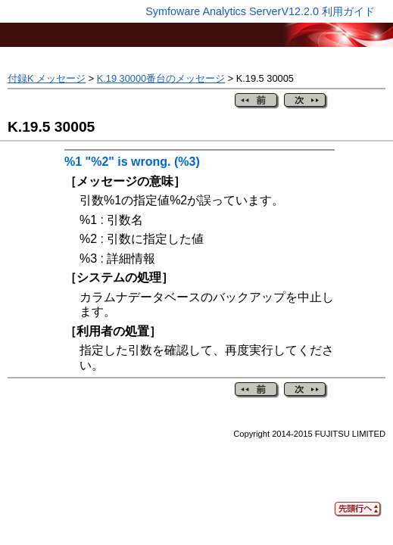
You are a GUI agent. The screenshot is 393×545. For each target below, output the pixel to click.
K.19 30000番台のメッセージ (161, 78)
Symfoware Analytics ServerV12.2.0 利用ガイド (260, 11)
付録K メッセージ (47, 78)
